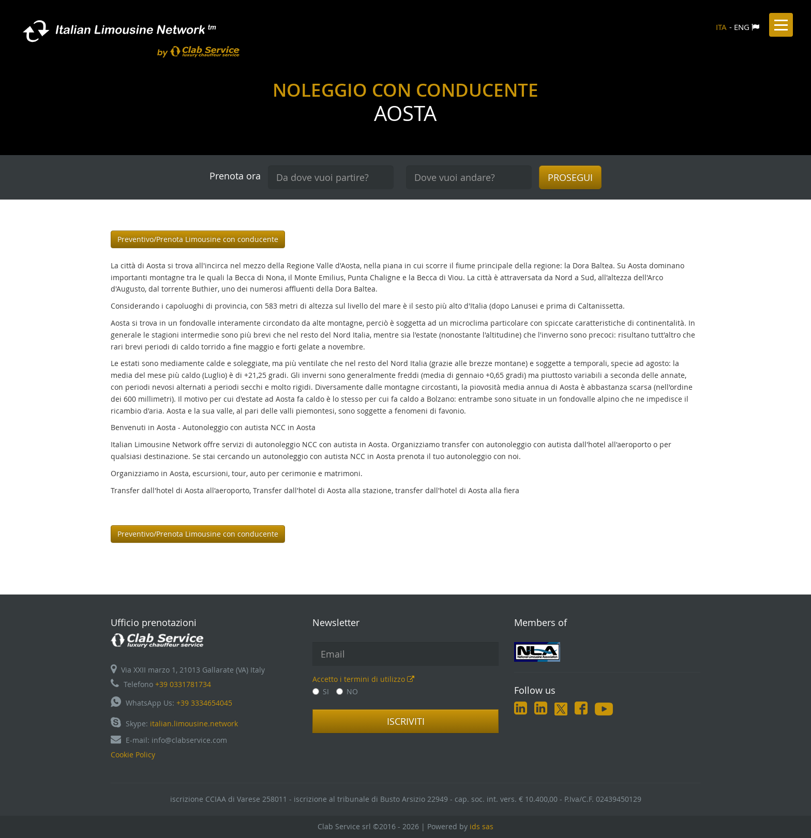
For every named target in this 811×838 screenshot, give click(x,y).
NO (347, 691)
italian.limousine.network (194, 723)
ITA (721, 27)
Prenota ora (235, 176)
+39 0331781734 (183, 684)
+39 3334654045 (204, 703)
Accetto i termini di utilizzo (363, 679)
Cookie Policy (133, 754)
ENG (741, 27)
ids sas (481, 826)
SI (320, 691)
